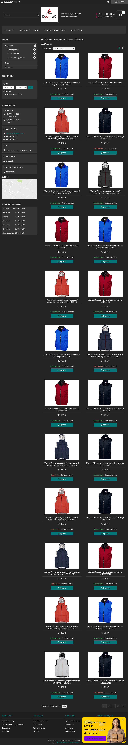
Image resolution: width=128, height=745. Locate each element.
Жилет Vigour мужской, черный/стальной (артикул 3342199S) (105, 192)
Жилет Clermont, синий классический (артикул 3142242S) (62, 192)
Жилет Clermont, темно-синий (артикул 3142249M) (105, 464)
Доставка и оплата (54, 30)
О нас (36, 30)
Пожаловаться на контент (68, 742)
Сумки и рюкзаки (72, 721)
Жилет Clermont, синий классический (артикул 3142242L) (62, 355)
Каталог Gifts (14, 53)
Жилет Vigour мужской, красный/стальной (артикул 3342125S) (62, 519)
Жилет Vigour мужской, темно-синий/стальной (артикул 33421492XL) (62, 464)
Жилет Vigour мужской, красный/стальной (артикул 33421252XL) (62, 301)
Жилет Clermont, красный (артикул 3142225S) (62, 246)
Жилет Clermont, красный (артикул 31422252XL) (105, 573)
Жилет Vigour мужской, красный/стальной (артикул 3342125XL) (62, 138)
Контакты (76, 30)
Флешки (5, 731)
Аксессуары (70, 731)
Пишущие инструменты (13, 724)
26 (118, 706)
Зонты (36, 731)
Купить (63, 98)
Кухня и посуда (9, 721)
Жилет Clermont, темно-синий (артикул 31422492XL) (105, 682)
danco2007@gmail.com (15, 133)
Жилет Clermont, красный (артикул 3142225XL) (105, 83)
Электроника (39, 728)
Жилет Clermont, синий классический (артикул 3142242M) (105, 246)
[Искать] (37, 15)
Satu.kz (77, 740)
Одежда (70, 39)
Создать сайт (6, 2)
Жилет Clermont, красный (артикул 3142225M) (62, 410)
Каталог (23, 30)
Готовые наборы (40, 721)
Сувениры (69, 724)
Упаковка (37, 724)
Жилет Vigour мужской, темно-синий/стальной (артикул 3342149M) (105, 355)
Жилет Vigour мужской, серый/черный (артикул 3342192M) (61, 682)
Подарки (69, 728)
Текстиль (6, 728)
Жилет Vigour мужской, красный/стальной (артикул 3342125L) (62, 627)
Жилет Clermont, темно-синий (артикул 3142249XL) (105, 138)
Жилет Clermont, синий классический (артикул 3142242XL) (62, 83)
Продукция (59, 39)
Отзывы (9, 67)
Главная (9, 30)
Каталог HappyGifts (16, 57)
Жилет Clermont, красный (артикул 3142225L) (105, 301)
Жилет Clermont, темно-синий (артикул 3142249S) (105, 410)
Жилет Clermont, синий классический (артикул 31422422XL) (105, 627)
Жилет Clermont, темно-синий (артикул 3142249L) (105, 519)
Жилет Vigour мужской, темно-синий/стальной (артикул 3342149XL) (62, 573)
